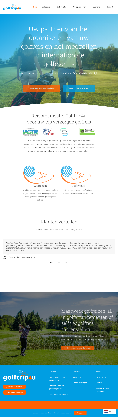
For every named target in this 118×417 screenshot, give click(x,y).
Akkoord (80, 413)
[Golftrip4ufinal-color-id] (39, 167)
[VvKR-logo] (48, 130)
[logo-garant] (64, 130)
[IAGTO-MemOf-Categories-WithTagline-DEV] (31, 130)
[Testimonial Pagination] (50, 264)
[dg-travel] (87, 130)
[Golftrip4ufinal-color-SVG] (12, 5)
